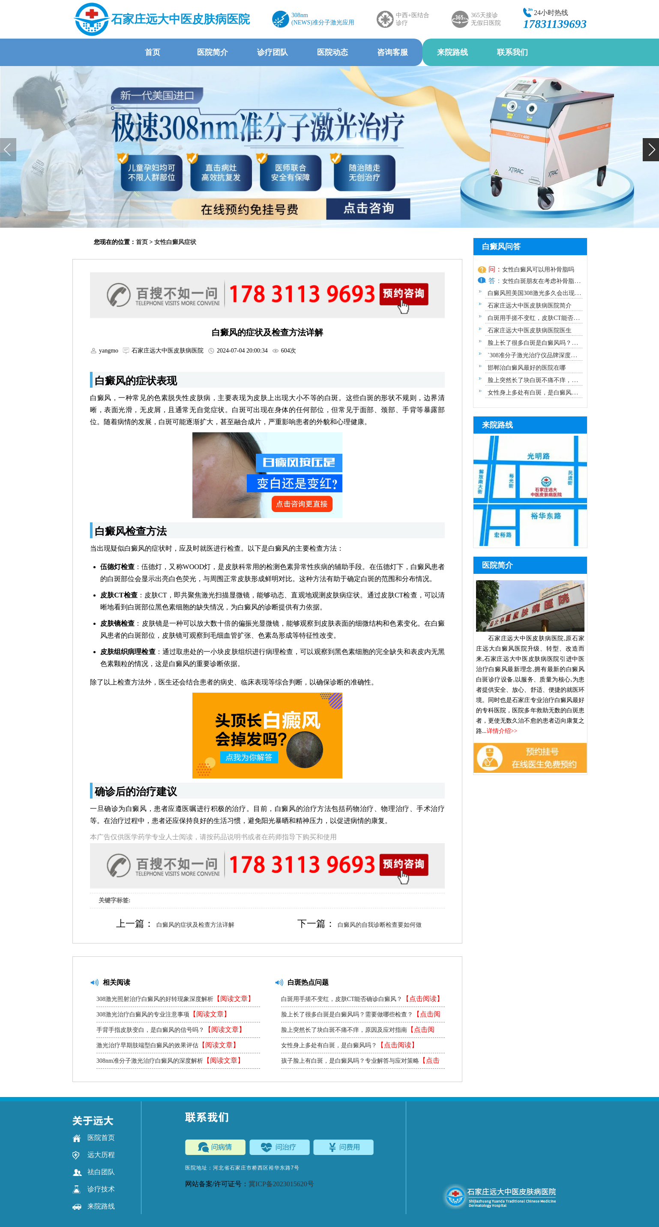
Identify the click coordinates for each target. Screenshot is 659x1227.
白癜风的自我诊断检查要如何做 (380, 925)
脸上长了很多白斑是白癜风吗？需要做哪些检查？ (360, 1016)
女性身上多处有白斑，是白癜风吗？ (349, 1045)
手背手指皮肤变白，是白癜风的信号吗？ (171, 1029)
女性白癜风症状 (175, 242)
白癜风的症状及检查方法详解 (195, 925)
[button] (651, 149)
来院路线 (452, 52)
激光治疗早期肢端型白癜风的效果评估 (168, 1045)
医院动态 (332, 52)
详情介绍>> (502, 731)
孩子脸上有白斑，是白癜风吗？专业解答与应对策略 (360, 1062)
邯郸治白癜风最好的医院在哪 (527, 368)
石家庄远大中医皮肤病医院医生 (530, 330)
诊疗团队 (272, 52)
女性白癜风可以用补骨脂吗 (538, 269)
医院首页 (93, 1137)
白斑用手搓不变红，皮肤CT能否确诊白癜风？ (362, 998)
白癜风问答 (501, 246)
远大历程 (93, 1155)
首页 (152, 52)
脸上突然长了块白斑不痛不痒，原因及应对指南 (357, 1031)
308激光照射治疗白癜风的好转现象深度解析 (175, 998)
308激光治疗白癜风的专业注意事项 (163, 1014)
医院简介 (212, 52)
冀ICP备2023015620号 (281, 1184)
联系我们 (512, 52)
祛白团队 (93, 1172)
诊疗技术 (93, 1189)
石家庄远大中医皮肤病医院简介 (530, 305)
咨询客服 (392, 52)
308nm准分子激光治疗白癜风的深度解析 (170, 1060)
